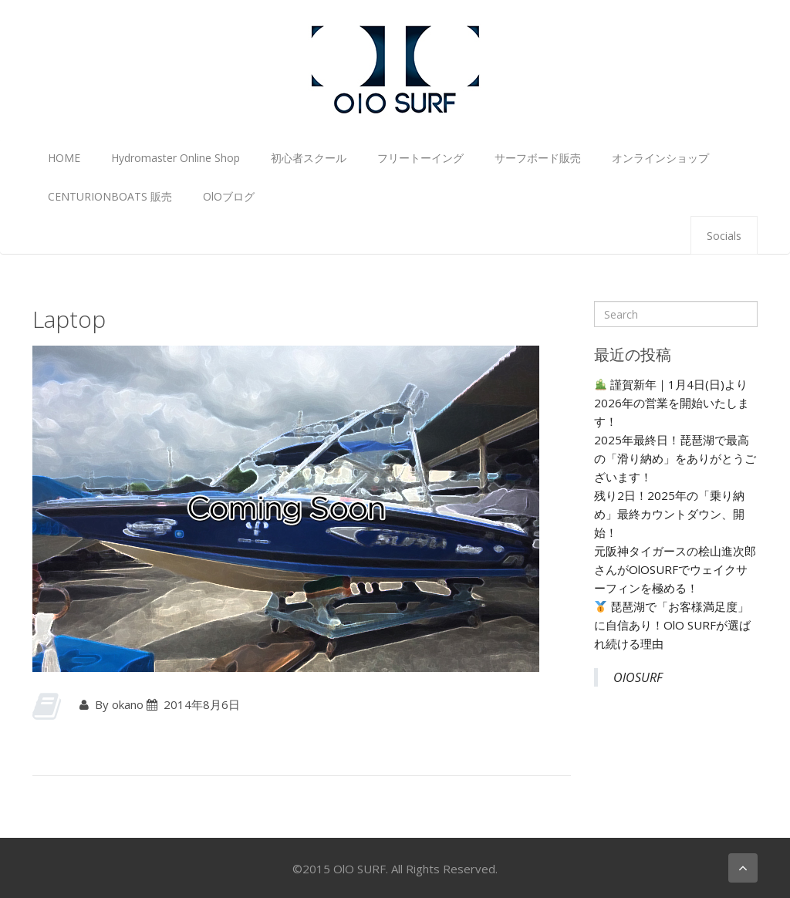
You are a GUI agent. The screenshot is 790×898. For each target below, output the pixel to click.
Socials (724, 235)
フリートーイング (420, 157)
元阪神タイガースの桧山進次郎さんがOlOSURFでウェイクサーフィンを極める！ (675, 569)
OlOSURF (638, 677)
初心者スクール (308, 157)
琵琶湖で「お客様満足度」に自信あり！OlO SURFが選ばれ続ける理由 (672, 625)
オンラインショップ (660, 157)
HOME (64, 157)
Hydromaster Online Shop (175, 157)
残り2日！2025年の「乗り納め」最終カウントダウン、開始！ (669, 514)
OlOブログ (229, 196)
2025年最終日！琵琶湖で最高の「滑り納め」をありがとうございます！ (675, 458)
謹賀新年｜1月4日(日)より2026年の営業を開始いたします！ (671, 402)
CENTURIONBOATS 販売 (110, 196)
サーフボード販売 (538, 157)
